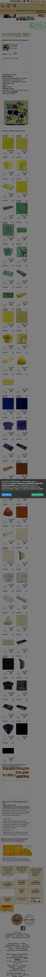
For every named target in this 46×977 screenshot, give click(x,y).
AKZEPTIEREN (37, 495)
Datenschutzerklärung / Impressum (14, 491)
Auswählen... (6, 495)
